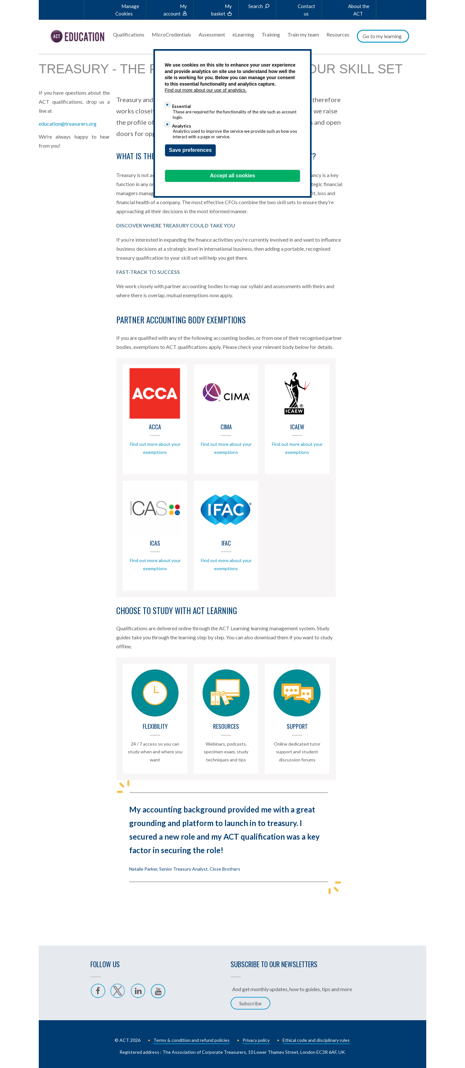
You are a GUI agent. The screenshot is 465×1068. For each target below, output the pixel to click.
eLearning (243, 34)
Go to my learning (382, 36)
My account (175, 9)
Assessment (212, 34)
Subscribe (250, 1002)
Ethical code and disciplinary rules (316, 1038)
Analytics (181, 126)
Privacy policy (256, 1038)
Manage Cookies (127, 9)
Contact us (306, 9)
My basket (221, 9)
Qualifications (128, 34)
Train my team (303, 34)
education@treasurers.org (68, 93)
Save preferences (190, 150)
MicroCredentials (171, 34)
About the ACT (358, 9)
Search (255, 6)
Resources (337, 34)
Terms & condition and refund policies (191, 1038)
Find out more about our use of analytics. (206, 90)
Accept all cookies (232, 175)
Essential (181, 106)
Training (271, 34)
